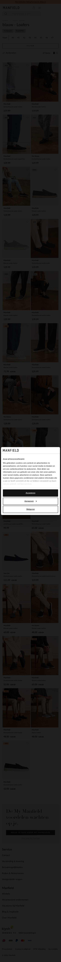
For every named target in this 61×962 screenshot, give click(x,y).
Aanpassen (30, 501)
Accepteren (30, 493)
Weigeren (30, 509)
